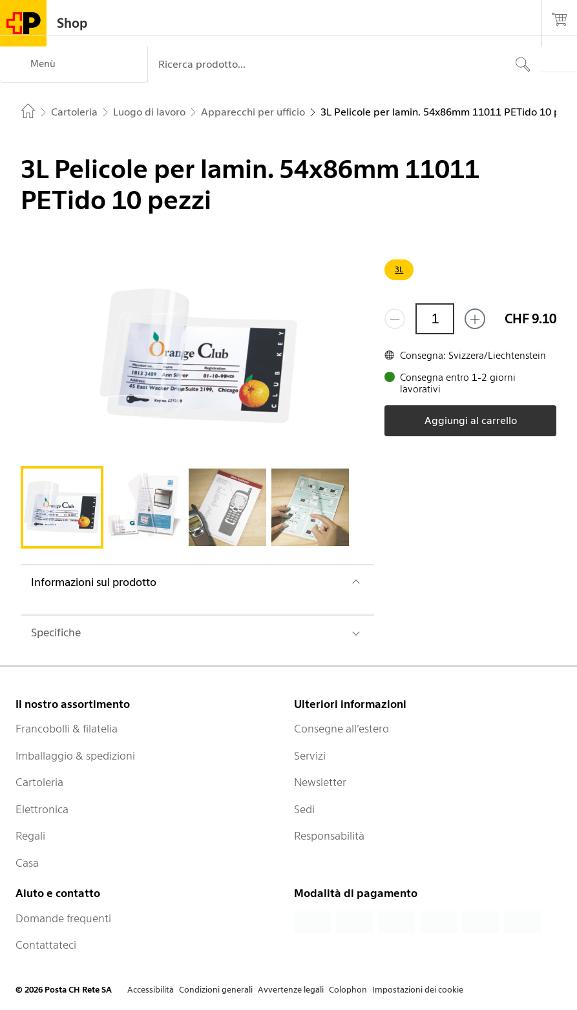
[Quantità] (434, 318)
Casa (27, 862)
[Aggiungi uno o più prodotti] (475, 318)
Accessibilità (150, 990)
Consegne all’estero (341, 728)
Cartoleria (39, 782)
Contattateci (46, 944)
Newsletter (320, 782)
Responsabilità (329, 835)
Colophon (348, 990)
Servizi (310, 755)
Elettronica (42, 809)
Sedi (304, 809)
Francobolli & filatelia (67, 728)
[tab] (62, 507)
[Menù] (73, 64)
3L (399, 269)
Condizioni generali (216, 990)
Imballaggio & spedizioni (75, 755)
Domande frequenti (63, 918)
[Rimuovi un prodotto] (394, 318)
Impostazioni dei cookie (417, 990)
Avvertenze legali (291, 990)
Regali (30, 835)
